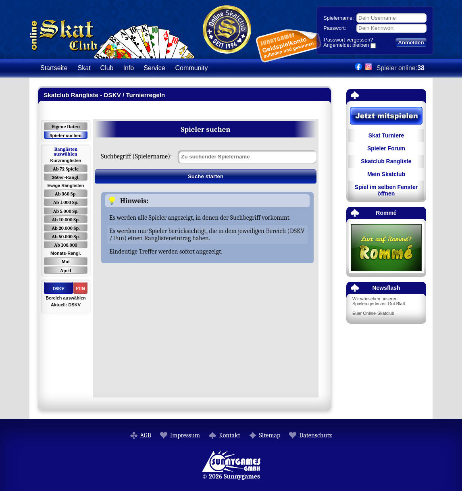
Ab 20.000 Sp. (65, 228)
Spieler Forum (386, 148)
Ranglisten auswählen (65, 151)
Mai (66, 261)
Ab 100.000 (65, 245)
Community (191, 67)
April (65, 270)
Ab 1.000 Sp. (66, 202)
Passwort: (334, 28)
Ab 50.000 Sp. (66, 236)
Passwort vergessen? (348, 40)
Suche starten (205, 176)
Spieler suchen (65, 135)
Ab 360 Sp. (66, 194)
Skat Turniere (386, 135)
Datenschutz (315, 435)
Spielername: (338, 18)
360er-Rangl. (65, 177)
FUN (80, 288)
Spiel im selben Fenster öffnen (386, 190)
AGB (145, 435)
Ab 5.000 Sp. (65, 211)
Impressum (185, 435)
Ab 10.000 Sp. (66, 220)
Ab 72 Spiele (66, 169)
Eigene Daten (66, 126)
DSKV (58, 288)
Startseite (54, 67)
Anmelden (411, 43)
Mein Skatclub (386, 174)
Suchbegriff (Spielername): (136, 156)
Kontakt (229, 435)
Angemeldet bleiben (346, 45)
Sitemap (270, 435)
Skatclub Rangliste (386, 161)
